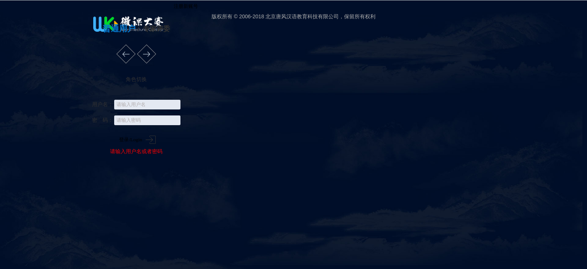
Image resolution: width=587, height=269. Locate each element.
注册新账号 (185, 6)
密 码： (102, 120)
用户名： (102, 104)
